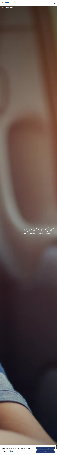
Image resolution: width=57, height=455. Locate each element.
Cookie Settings (45, 448)
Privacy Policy (11, 451)
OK (45, 451)
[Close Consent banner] (55, 447)
